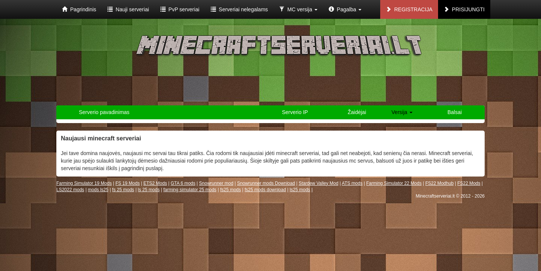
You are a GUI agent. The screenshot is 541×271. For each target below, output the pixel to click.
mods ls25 (98, 189)
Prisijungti (464, 9)
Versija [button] (402, 112)
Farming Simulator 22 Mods (394, 183)
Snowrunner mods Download (266, 183)
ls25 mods (300, 189)
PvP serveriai (179, 9)
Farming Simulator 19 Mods (84, 183)
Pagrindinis (79, 9)
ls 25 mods (149, 189)
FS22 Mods (468, 183)
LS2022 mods (70, 189)
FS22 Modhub (439, 183)
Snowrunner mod (216, 183)
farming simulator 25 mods (189, 189)
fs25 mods (230, 189)
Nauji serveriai (128, 9)
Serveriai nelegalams (239, 9)
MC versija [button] (298, 9)
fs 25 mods (123, 189)
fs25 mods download (265, 189)
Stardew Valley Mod (319, 183)
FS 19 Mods (127, 183)
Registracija (409, 9)
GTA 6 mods (183, 183)
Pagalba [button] (345, 9)
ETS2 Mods (155, 183)
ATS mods (352, 183)
